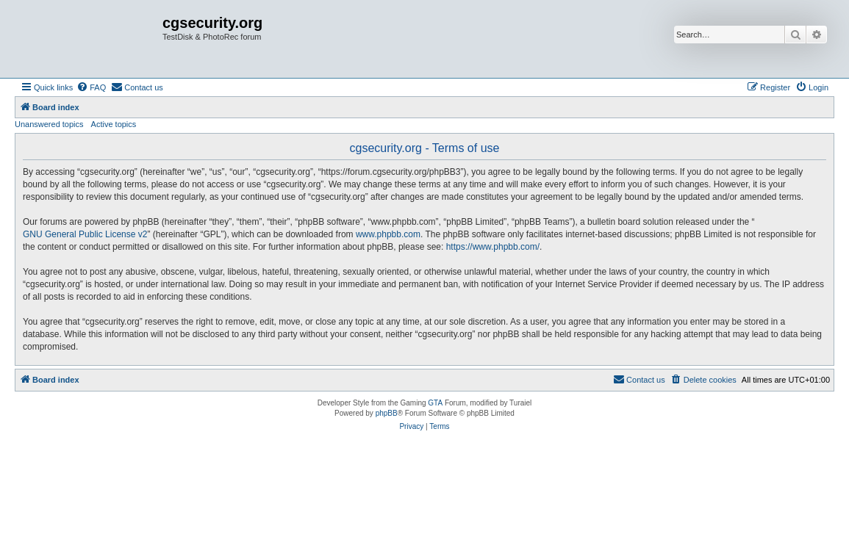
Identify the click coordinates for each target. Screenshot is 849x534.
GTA (435, 403)
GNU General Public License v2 (85, 234)
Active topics (114, 124)
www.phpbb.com (388, 234)
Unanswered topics (49, 124)
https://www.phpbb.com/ (493, 247)
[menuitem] (91, 87)
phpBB (387, 413)
